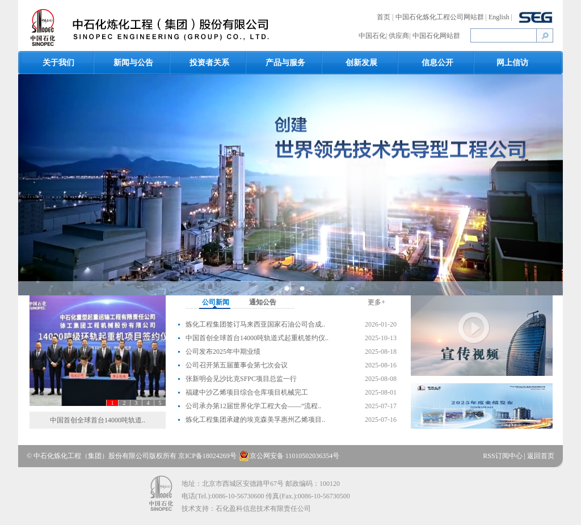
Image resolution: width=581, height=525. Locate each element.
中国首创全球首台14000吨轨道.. (97, 420)
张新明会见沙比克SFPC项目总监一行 (241, 379)
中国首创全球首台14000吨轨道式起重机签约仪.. (257, 338)
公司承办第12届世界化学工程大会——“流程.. (253, 406)
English (500, 17)
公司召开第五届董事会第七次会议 (237, 365)
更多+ (376, 302)
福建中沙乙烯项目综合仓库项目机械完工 (247, 392)
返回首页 (540, 456)
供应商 (399, 36)
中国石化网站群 (436, 36)
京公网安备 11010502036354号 (289, 456)
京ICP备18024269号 (207, 456)
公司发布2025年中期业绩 (223, 351)
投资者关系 (209, 62)
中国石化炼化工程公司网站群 (440, 17)
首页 (384, 17)
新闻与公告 (133, 62)
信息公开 (437, 62)
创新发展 (361, 62)
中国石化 (372, 36)
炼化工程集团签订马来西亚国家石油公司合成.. (255, 324)
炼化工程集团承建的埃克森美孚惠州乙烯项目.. (255, 420)
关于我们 (58, 62)
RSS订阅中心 (503, 456)
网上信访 (512, 62)
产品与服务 (285, 62)
